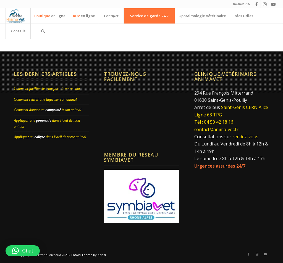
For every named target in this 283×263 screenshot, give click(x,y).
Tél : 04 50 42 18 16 (213, 122)
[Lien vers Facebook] (257, 4)
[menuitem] (18, 16)
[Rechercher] (42, 31)
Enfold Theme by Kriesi (88, 255)
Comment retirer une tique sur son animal (45, 99)
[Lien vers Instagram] (265, 4)
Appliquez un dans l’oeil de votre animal (50, 137)
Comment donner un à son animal (47, 110)
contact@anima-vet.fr (216, 129)
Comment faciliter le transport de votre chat (47, 89)
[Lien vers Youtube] (273, 4)
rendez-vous (245, 137)
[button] (23, 250)
